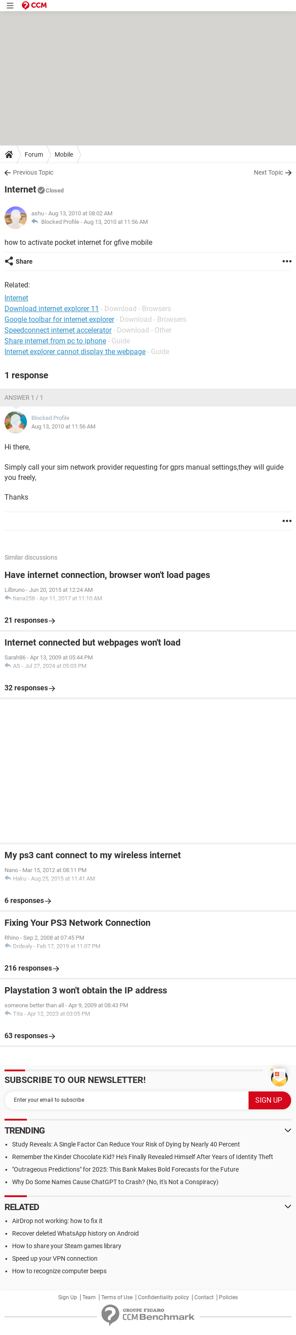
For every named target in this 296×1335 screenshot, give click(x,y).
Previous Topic (33, 172)
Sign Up (67, 1297)
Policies (228, 1297)
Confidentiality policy (163, 1297)
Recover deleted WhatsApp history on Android (75, 1233)
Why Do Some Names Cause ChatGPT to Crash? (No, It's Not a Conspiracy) (115, 1181)
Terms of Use (117, 1297)
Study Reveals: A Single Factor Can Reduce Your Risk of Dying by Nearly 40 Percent (126, 1144)
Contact (204, 1297)
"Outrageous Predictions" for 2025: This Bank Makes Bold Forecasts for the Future (125, 1169)
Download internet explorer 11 (51, 308)
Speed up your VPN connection (55, 1258)
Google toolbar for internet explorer (59, 319)
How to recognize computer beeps (59, 1271)
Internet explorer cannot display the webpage (75, 351)
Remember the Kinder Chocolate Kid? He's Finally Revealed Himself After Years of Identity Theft (142, 1156)
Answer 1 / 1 (23, 397)
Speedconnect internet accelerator (58, 330)
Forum (34, 154)
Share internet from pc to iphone (55, 341)
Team (89, 1297)
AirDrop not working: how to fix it (57, 1220)
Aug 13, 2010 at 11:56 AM (116, 221)
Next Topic (268, 172)
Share (24, 261)
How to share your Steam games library (66, 1245)
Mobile (64, 154)
